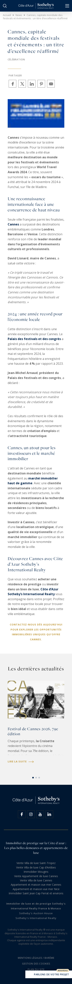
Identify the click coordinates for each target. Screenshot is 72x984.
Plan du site (36, 969)
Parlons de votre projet (48, 975)
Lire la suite (21, 761)
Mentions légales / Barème (36, 958)
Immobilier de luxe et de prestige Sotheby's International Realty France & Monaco (36, 906)
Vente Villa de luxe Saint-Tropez (36, 863)
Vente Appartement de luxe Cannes (36, 876)
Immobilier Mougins (36, 871)
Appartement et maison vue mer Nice (36, 889)
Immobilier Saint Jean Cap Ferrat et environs (36, 893)
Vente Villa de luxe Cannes (36, 880)
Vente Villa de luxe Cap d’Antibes (36, 867)
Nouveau (63, 970)
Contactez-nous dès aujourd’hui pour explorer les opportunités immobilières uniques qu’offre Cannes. (36, 632)
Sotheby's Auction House (36, 913)
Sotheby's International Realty (36, 918)
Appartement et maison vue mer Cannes (36, 884)
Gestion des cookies (36, 963)
